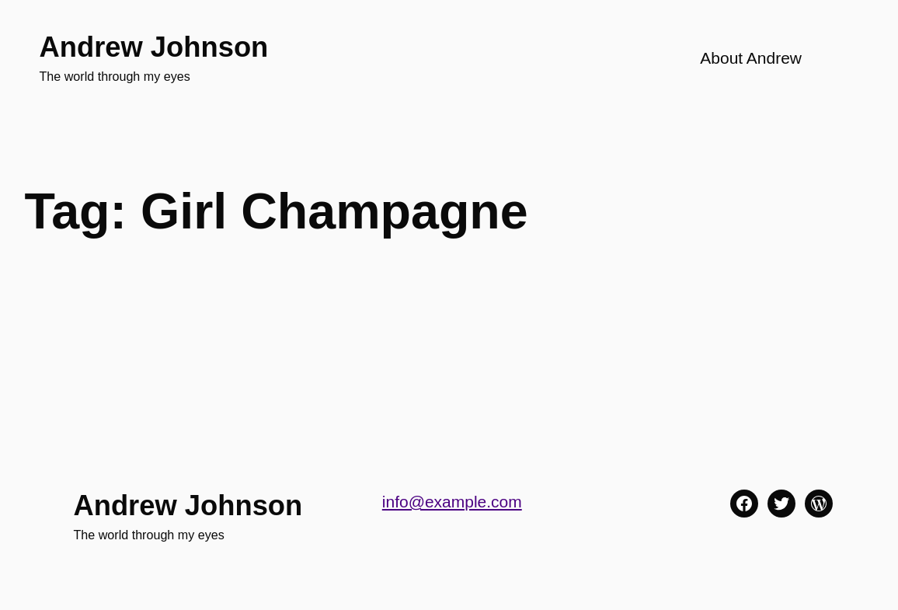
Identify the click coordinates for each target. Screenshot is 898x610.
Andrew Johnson (153, 47)
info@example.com (452, 502)
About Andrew (751, 58)
